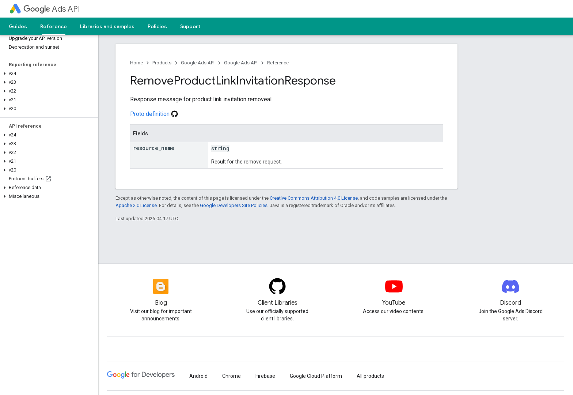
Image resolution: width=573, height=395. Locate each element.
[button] (47, 73)
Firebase (265, 376)
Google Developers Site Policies (233, 205)
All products (370, 376)
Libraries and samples (107, 26)
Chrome (231, 376)
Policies (157, 26)
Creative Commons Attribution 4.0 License (314, 198)
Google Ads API (198, 62)
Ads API (51, 9)
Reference (278, 62)
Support (190, 26)
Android (198, 376)
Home (136, 62)
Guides (18, 26)
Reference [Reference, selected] (53, 26)
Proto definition (154, 113)
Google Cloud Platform (316, 376)
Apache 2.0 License (136, 205)
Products (161, 62)
